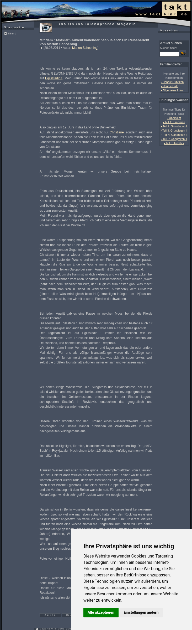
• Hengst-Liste (170, 86)
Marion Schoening (85, 48)
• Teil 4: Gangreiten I (174, 134)
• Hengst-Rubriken (172, 82)
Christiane (117, 132)
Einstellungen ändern (141, 612)
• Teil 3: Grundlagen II (174, 130)
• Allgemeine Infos (172, 90)
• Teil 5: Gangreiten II (174, 138)
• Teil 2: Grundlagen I (174, 126)
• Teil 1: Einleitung (174, 122)
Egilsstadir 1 (53, 78)
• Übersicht (174, 117)
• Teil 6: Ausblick (174, 143)
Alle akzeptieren (101, 612)
